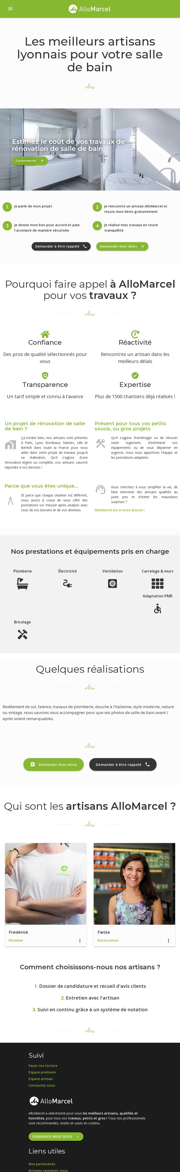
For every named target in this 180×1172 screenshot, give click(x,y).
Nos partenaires (42, 1164)
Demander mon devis (122, 246)
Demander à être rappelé (61, 246)
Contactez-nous (42, 1085)
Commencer (30, 161)
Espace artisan (41, 1079)
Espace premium (42, 1072)
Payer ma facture (43, 1065)
